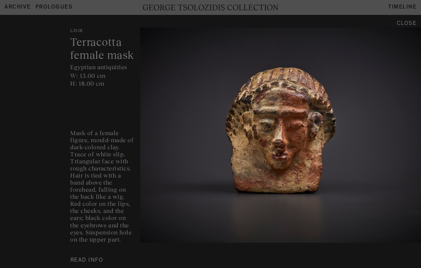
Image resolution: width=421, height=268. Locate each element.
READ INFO (87, 261)
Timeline (402, 7)
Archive (17, 7)
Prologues (54, 7)
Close (407, 24)
